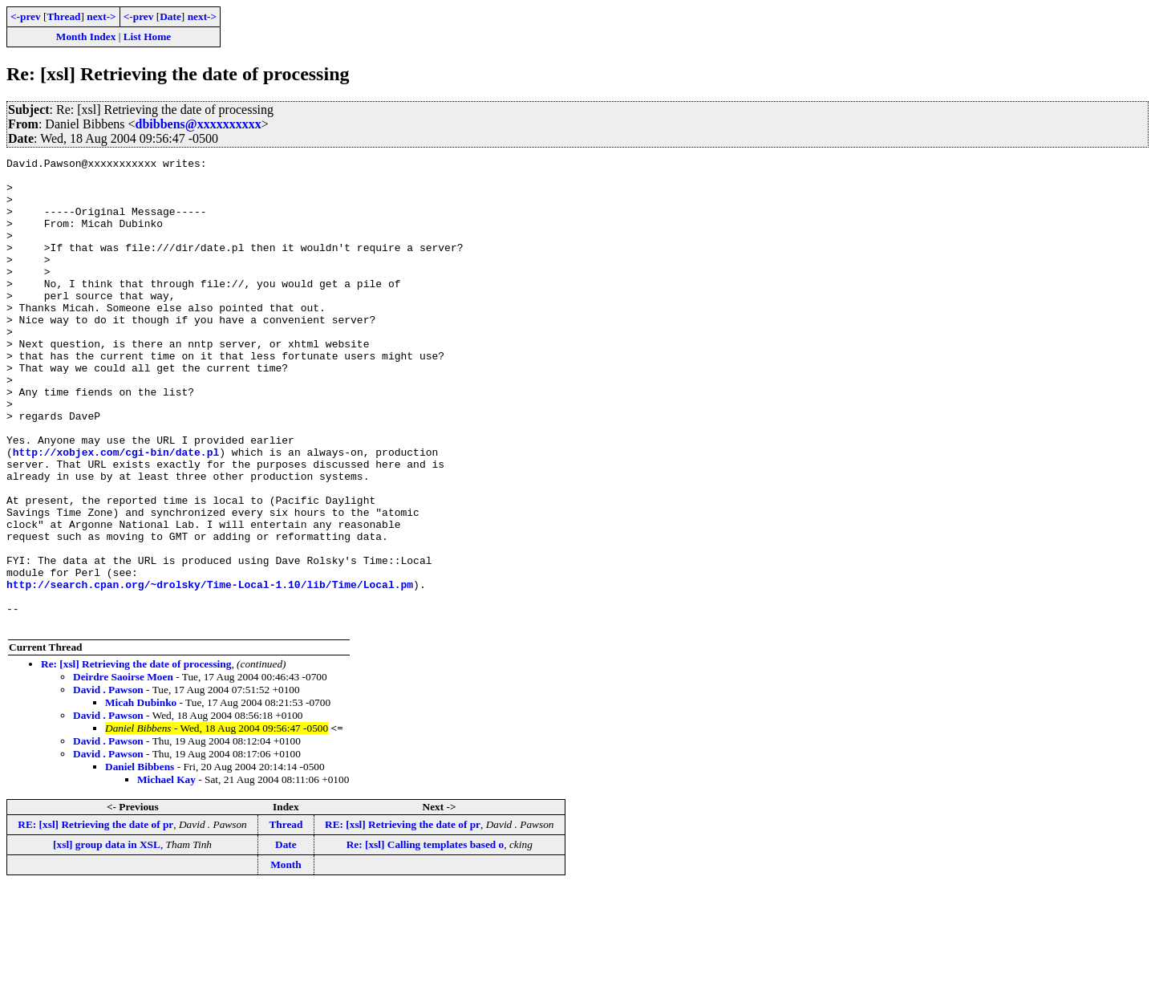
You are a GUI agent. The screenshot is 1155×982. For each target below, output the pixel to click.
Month (286, 958)
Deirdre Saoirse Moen (123, 771)
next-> (101, 16)
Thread (63, 16)
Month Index (86, 36)
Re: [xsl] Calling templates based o (425, 938)
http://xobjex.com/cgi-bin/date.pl (116, 512)
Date (170, 16)
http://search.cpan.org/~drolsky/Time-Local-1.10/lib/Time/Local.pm (209, 670)
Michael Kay (166, 873)
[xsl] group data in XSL (106, 938)
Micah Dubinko (140, 796)
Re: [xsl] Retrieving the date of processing (136, 758)
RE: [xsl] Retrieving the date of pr (95, 918)
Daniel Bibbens (139, 860)
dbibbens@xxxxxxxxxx (198, 124)
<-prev (25, 16)
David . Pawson (108, 783)
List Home (148, 36)
